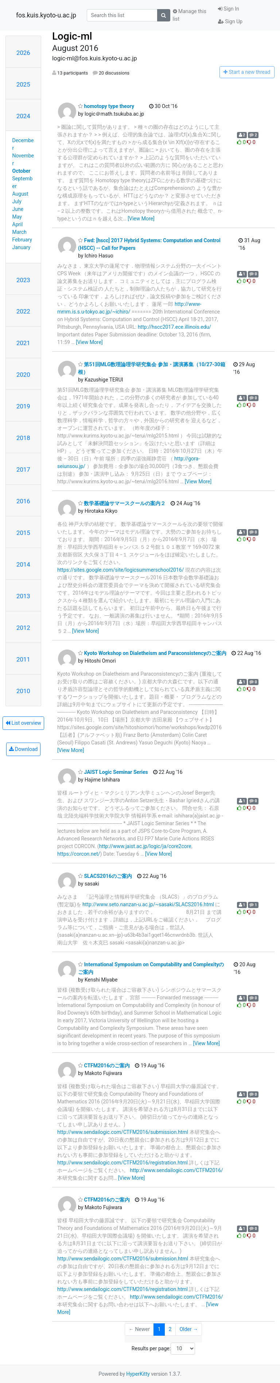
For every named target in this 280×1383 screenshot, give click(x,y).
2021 (23, 343)
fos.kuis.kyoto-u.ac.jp (46, 15)
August (20, 194)
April (17, 224)
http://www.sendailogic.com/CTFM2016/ (176, 1170)
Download (23, 749)
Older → (188, 1329)
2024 (23, 116)
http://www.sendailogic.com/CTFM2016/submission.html (122, 1132)
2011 (23, 659)
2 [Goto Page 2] (170, 1329)
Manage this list (189, 15)
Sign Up (230, 21)
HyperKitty (138, 1374)
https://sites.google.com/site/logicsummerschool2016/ (120, 570)
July (17, 201)
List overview (23, 723)
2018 (23, 437)
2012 (23, 627)
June (18, 209)
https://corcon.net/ (78, 854)
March (19, 232)
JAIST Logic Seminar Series (113, 772)
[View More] (141, 218)
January (21, 247)
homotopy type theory (106, 106)
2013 (23, 596)
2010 (23, 691)
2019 (23, 406)
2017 (23, 469)
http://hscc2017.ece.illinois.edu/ (174, 327)
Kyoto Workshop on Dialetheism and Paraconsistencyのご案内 (152, 653)
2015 (23, 532)
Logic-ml (72, 36)
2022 (23, 311)
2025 (23, 84)
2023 (23, 280)
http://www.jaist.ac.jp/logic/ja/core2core (145, 846)
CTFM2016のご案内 (104, 1065)
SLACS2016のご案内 (105, 876)
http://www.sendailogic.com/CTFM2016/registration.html (122, 1163)
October (21, 171)
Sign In (228, 9)
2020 (23, 374)
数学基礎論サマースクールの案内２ (122, 503)
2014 (23, 564)
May (17, 217)
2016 (23, 501)
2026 (23, 52)
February (22, 240)
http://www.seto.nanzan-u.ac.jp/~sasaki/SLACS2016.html (148, 904)
